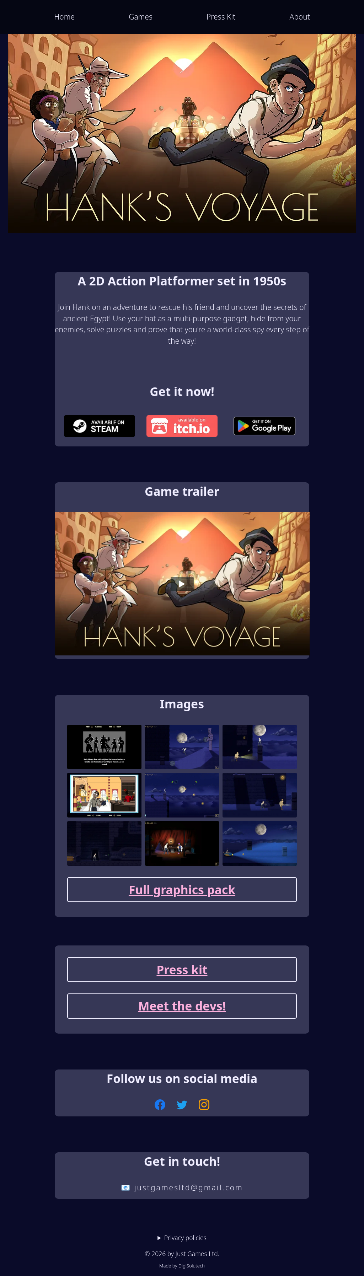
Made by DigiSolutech (182, 1265)
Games (140, 17)
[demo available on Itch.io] (182, 427)
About (299, 17)
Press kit (181, 969)
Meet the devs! (182, 1006)
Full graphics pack (182, 889)
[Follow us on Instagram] (204, 1106)
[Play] (182, 583)
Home (64, 17)
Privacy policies (185, 1237)
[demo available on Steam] (99, 427)
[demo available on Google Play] (264, 427)
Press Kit (221, 17)
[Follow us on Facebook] (160, 1106)
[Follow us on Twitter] (182, 1106)
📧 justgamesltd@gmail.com (182, 1187)
